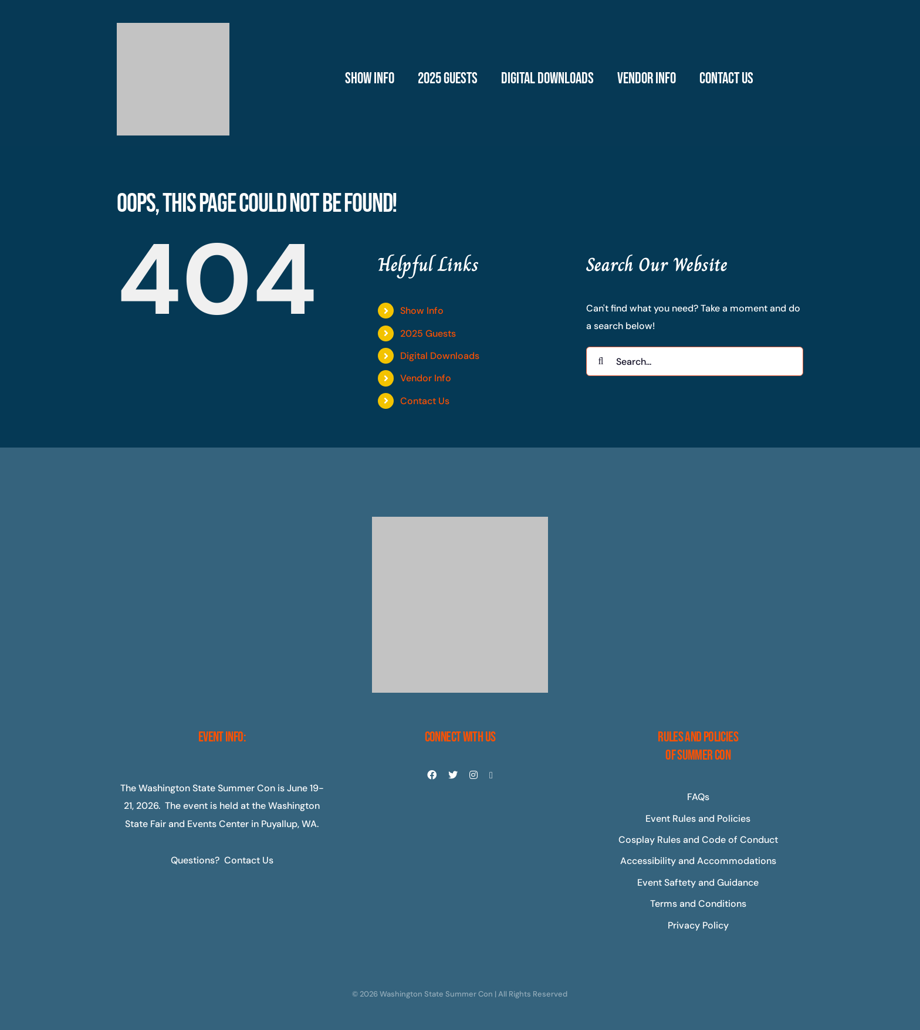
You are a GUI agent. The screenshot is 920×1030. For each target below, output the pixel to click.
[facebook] (432, 775)
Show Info (422, 310)
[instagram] (473, 775)
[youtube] (491, 775)
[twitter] (453, 775)
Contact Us (424, 401)
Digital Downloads (439, 356)
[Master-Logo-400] (173, 27)
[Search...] (694, 361)
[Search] (600, 361)
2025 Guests (428, 333)
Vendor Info (425, 378)
